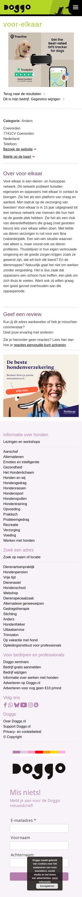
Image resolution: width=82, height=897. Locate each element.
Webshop (10, 593)
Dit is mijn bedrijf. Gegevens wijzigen (31, 99)
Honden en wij (14, 478)
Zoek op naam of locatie (22, 557)
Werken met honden (19, 540)
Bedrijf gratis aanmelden (22, 667)
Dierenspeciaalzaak (18, 598)
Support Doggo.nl (17, 726)
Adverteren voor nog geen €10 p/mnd (32, 688)
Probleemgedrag (16, 519)
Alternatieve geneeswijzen (23, 603)
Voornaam (20, 837)
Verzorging (11, 530)
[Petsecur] (41, 385)
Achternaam (22, 854)
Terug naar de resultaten (22, 94)
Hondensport (13, 493)
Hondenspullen (15, 498)
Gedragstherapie (16, 609)
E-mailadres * (23, 820)
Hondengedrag (14, 483)
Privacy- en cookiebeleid (22, 732)
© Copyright (12, 737)
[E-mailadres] (39, 828)
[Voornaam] (39, 845)
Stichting (10, 614)
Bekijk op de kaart (17, 156)
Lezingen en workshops (21, 442)
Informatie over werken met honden (30, 677)
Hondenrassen (14, 488)
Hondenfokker (14, 624)
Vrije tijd (9, 577)
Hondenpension (15, 572)
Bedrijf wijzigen (15, 672)
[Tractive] (41, 59)
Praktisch (10, 514)
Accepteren (47, 886)
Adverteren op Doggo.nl (21, 683)
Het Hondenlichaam (18, 472)
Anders (8, 619)
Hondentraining (15, 504)
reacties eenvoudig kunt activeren (40, 345)
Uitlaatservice (13, 629)
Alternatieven (13, 457)
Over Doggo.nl (14, 721)
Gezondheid (12, 467)
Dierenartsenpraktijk (18, 567)
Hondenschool (14, 588)
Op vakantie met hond (20, 640)
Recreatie (10, 525)
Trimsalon (11, 635)
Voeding (9, 535)
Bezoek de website (18, 149)
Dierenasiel (12, 582)
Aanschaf (10, 451)
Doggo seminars (16, 662)
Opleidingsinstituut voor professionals (32, 645)
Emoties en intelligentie (21, 462)
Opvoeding (11, 509)
